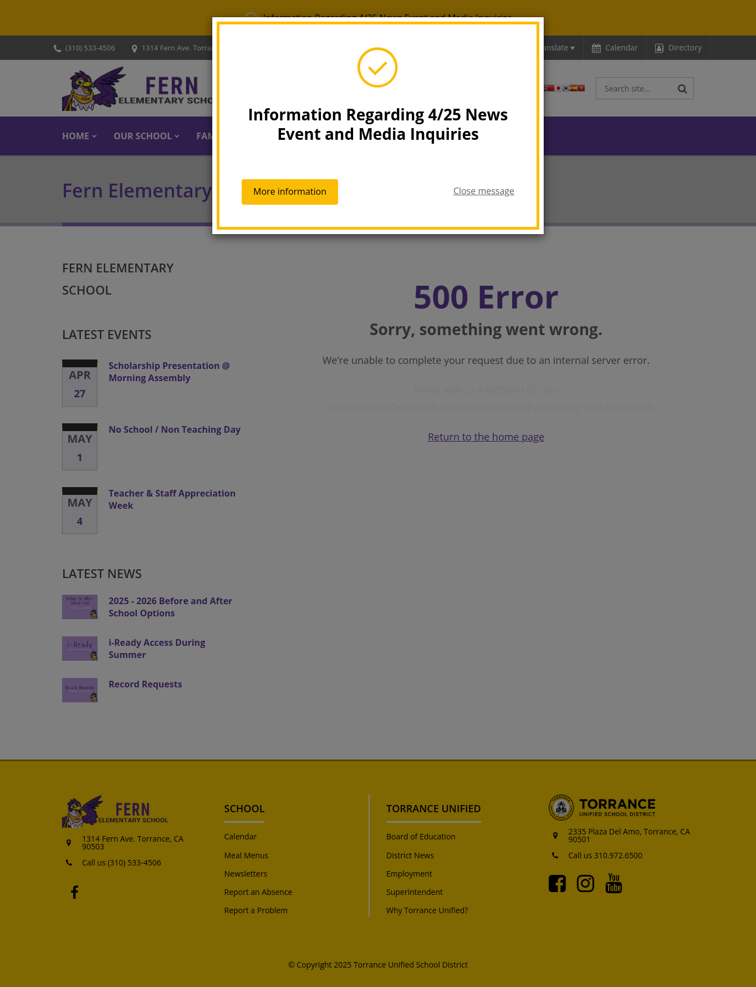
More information (289, 191)
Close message (483, 191)
